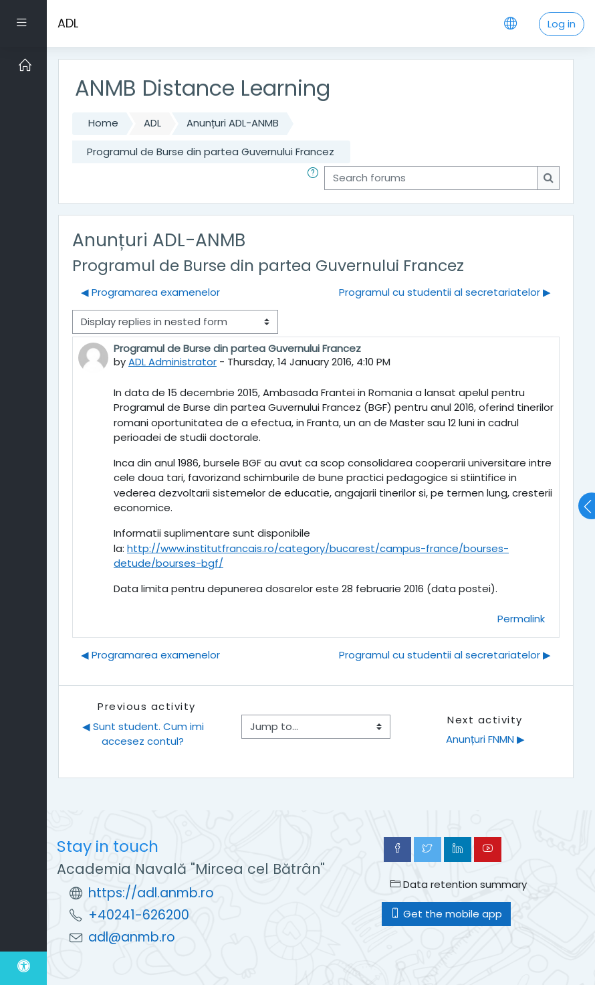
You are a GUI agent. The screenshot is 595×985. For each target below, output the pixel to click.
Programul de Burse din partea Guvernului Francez (210, 152)
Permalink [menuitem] (521, 619)
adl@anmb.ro (131, 937)
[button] (315, 178)
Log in (562, 24)
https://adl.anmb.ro (151, 893)
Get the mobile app (446, 914)
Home (103, 123)
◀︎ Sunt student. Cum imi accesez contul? (144, 733)
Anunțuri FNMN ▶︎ (485, 739)
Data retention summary (458, 884)
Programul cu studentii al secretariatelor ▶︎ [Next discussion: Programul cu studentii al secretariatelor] (445, 292)
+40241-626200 (138, 915)
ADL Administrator (172, 362)
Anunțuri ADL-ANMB (233, 123)
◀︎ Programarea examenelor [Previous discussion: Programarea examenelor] (150, 292)
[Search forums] (431, 178)
